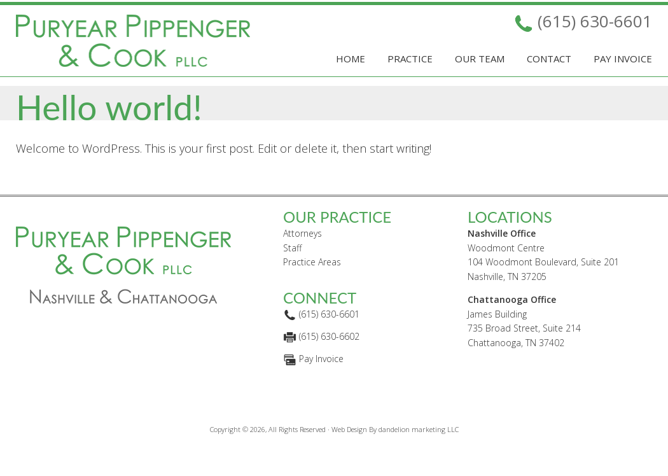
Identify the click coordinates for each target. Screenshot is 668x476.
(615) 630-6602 (329, 359)
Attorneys (302, 255)
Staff (292, 269)
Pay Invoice (321, 381)
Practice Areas (312, 284)
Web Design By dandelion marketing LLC (395, 451)
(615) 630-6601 (595, 21)
